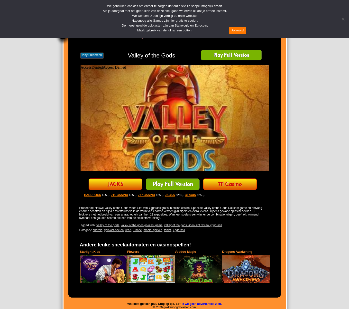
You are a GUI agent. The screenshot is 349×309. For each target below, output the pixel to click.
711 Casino (230, 184)
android (97, 230)
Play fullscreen (92, 55)
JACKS (115, 184)
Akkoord (238, 30)
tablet (167, 230)
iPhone (137, 230)
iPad (128, 230)
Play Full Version (231, 55)
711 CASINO (119, 195)
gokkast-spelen (114, 230)
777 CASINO (146, 195)
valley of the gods (107, 225)
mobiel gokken (153, 230)
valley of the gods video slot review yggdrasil (193, 225)
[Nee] (342, 19)
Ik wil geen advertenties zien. (202, 304)
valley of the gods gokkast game (141, 225)
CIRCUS (190, 195)
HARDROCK (92, 195)
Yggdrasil (179, 230)
